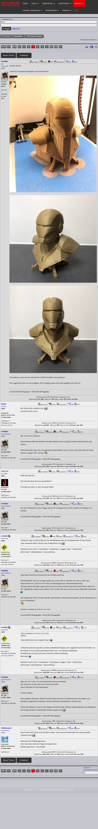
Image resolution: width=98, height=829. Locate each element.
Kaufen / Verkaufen (31, 10)
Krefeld (5, 538)
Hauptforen (63, 3)
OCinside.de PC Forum (90, 770)
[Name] (49, 22)
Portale (65, 10)
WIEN (5, 473)
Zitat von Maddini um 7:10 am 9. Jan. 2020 (35, 633)
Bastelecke (18, 36)
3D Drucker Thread (34, 36)
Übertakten (47, 3)
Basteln (78, 3)
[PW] (49, 25)
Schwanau (6, 730)
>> (60, 46)
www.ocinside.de (51, 789)
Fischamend (4, 66)
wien (4, 406)
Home (25, 3)
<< (19, 46)
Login (34, 3)
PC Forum (6, 36)
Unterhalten (51, 10)
